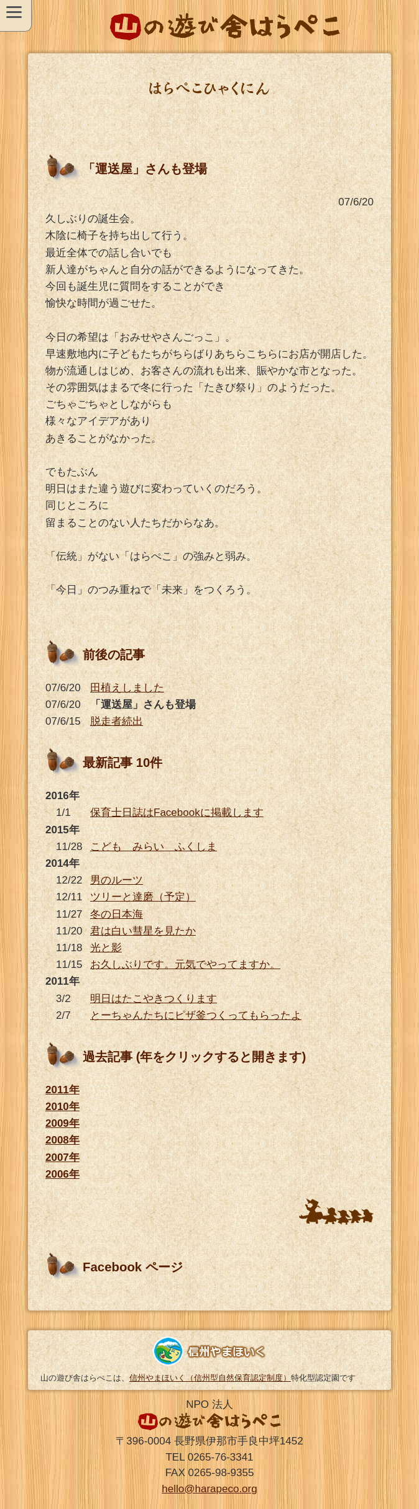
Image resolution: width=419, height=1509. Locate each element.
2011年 (62, 1090)
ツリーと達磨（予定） (143, 897)
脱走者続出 (116, 721)
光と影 (106, 948)
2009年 (62, 1123)
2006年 (62, 1174)
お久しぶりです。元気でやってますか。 (185, 964)
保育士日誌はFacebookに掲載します (177, 812)
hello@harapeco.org (209, 1489)
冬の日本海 (116, 914)
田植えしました (127, 688)
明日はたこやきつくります (153, 999)
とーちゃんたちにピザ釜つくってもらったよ (196, 1015)
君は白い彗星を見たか (143, 931)
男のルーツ (116, 880)
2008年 (62, 1140)
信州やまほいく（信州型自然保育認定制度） (210, 1377)
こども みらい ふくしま (153, 847)
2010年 (62, 1107)
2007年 (62, 1157)
